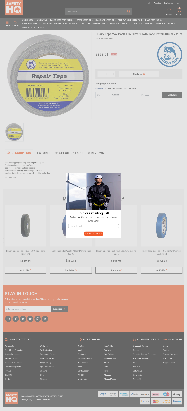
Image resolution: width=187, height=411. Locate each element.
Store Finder (137, 375)
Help (177, 3)
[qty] (101, 95)
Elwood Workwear (85, 358)
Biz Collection (83, 363)
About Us (157, 3)
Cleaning (149, 24)
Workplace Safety (31, 24)
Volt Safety (82, 379)
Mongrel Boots (110, 379)
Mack (80, 350)
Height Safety (76, 24)
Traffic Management (97, 24)
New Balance (109, 354)
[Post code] (150, 95)
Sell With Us (137, 371)
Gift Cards (39, 27)
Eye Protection (85, 20)
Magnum (107, 375)
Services (27, 27)
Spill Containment (120, 24)
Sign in (165, 346)
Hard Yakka (108, 346)
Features (42, 153)
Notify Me (139, 74)
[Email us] (8, 318)
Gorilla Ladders (84, 371)
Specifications (69, 153)
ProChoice (82, 354)
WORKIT (81, 375)
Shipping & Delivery (140, 346)
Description (19, 153)
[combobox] (95, 11)
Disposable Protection (55, 24)
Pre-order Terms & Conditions (144, 354)
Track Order (167, 358)
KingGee (81, 346)
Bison (80, 367)
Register (166, 350)
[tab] (19, 153)
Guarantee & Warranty (141, 358)
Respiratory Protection (130, 20)
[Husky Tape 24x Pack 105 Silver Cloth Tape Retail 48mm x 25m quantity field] (106, 74)
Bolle (106, 367)
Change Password (170, 354)
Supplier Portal (169, 363)
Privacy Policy (26, 400)
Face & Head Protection (62, 20)
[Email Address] (28, 309)
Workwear (42, 20)
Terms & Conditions (42, 400)
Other (171, 24)
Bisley (106, 363)
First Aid (137, 24)
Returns (136, 350)
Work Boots (28, 20)
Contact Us (168, 3)
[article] (25, 241)
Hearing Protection (105, 20)
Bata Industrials (110, 358)
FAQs (135, 363)
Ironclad (107, 371)
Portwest (107, 350)
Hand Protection (154, 20)
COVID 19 (160, 24)
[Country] (124, 95)
